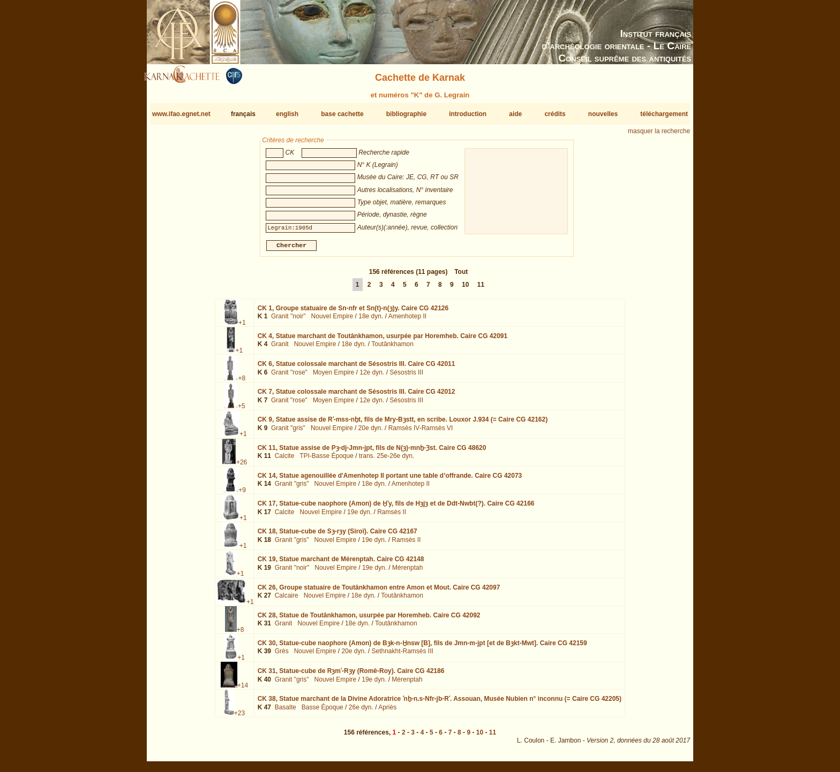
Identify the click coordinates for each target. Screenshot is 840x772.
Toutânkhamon (392, 348)
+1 (242, 327)
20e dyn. (370, 432)
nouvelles (603, 114)
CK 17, (396, 507)
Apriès (387, 711)
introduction (467, 114)
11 (480, 289)
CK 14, (390, 480)
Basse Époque (322, 711)
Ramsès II (391, 515)
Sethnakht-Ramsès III (402, 655)
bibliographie (406, 114)
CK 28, (369, 619)
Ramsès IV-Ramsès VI (420, 432)
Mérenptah (407, 572)
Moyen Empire (333, 376)
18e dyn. (370, 320)
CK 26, (379, 591)
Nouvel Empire (332, 320)
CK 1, (353, 312)
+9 (242, 494)
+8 (241, 382)
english (287, 114)
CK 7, (356, 396)
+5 (241, 410)
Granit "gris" (288, 432)
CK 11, (372, 451)
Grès (282, 655)
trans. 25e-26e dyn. (386, 460)
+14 (242, 689)
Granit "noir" (288, 320)
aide (515, 114)
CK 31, (351, 675)
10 (465, 289)
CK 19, (341, 563)
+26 (241, 466)
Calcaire (286, 599)
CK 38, (439, 703)
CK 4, (383, 340)
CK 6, (356, 368)
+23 (239, 717)
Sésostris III (406, 376)
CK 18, (337, 535)
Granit (280, 348)
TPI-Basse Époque (326, 460)
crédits (554, 114)
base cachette (342, 114)
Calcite (285, 460)
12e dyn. (371, 376)
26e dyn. (361, 711)
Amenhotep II (407, 320)
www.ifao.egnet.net (181, 114)
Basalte (285, 711)
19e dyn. (359, 515)
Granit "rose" (289, 376)
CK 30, (422, 647)
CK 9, (403, 423)
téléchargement (664, 114)
